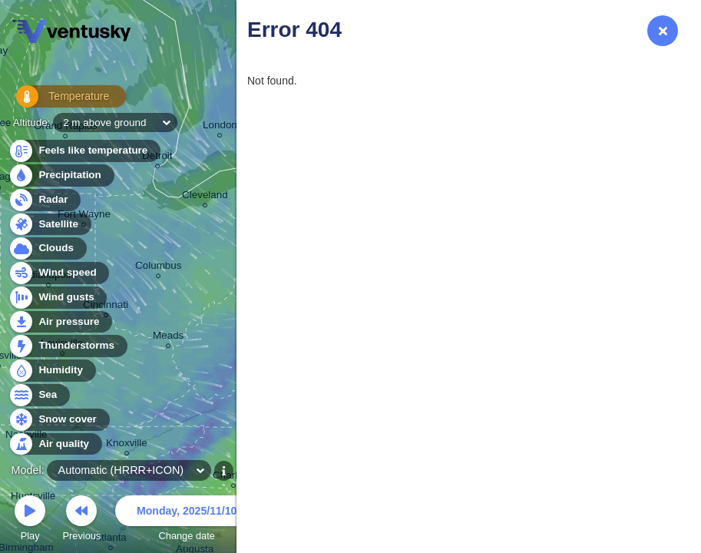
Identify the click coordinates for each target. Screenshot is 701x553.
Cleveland (205, 197)
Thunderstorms (67, 346)
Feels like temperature (84, 151)
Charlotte (234, 477)
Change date (186, 520)
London (220, 127)
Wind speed (59, 273)
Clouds (47, 248)
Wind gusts (57, 297)
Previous (81, 520)
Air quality (55, 444)
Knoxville (126, 445)
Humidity (52, 370)
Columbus (158, 268)
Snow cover (59, 420)
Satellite (49, 225)
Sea (39, 395)
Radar (44, 200)
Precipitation (61, 175)
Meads (168, 337)
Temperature (61, 99)
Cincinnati (105, 307)
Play (30, 520)
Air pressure (60, 322)
